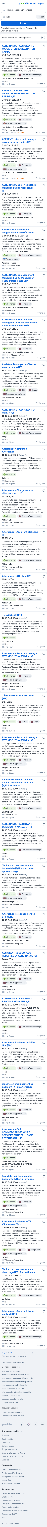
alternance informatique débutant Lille (17, 1378)
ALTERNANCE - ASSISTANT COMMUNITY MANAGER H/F (17, 825)
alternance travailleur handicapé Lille (16, 1392)
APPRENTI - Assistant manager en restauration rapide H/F (19, 140)
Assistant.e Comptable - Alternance (15, 450)
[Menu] (3, 3)
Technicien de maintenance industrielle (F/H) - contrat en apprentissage (18, 868)
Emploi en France (9, 1497)
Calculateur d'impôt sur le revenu (15, 1511)
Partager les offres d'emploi (13, 1477)
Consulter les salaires (10, 1507)
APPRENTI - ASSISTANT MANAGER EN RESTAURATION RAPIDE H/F (18, 93)
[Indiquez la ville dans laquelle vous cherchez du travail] (23, 17)
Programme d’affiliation (11, 1483)
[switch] (43, 37)
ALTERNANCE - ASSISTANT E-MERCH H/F (18, 411)
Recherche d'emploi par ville (13, 1416)
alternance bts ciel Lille (11, 1371)
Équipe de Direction (10, 1449)
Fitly (3, 1518)
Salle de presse (8, 1446)
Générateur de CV (9, 1514)
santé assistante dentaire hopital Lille (17, 1382)
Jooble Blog (6, 1480)
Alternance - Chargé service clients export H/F (17, 491)
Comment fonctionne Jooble (13, 1453)
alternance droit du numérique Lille (16, 1375)
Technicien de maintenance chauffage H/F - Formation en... (19, 1271)
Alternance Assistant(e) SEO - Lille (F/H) (18, 1044)
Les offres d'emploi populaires (13, 1493)
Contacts (6, 1442)
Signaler (40, 84)
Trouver (23, 23)
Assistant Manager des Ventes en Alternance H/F (19, 366)
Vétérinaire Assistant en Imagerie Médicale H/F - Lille (18, 231)
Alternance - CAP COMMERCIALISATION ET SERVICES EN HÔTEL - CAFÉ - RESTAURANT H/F (18, 1134)
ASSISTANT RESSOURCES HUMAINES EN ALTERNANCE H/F (19, 954)
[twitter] (35, 1424)
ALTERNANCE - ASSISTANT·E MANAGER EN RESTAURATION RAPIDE (18, 49)
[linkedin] (42, 1424)
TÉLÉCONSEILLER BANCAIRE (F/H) (18, 697)
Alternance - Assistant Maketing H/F (20, 533)
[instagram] (28, 1424)
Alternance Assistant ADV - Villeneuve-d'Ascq (17, 1223)
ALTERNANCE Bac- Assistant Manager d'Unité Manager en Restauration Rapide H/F (18, 278)
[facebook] (21, 1424)
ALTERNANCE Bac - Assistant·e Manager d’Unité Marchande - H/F (19, 188)
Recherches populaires (13, 1362)
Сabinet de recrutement (11, 1470)
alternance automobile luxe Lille (14, 1385)
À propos (5, 1436)
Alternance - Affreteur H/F (16, 576)
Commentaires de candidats (13, 1456)
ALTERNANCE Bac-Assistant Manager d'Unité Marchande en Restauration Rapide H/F (19, 322)
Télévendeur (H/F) (12, 615)
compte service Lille (10, 1402)
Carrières (5, 1460)
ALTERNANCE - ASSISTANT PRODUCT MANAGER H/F (17, 1000)
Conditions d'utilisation (11, 1500)
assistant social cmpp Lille (12, 1399)
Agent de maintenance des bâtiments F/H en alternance (18, 1177)
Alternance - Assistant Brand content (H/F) (18, 1312)
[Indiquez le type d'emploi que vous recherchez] (23, 10)
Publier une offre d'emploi (12, 1473)
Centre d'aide (7, 1439)
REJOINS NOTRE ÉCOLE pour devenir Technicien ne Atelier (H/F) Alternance (18, 782)
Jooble (16, 1524)
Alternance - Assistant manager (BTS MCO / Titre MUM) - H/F (20, 655)
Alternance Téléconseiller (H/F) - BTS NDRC (20, 915)
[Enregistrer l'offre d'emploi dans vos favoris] (44, 46)
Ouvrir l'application (38, 3)
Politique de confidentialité (13, 1504)
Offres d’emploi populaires (12, 1412)
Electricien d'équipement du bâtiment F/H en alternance (17, 1085)
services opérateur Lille (11, 1395)
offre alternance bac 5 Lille (13, 1389)
